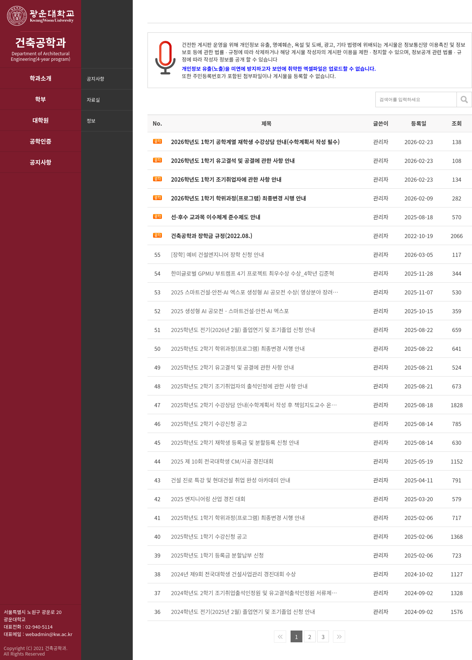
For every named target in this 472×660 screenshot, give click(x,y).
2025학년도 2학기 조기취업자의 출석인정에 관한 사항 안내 (239, 386)
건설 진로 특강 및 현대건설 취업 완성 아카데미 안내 (230, 480)
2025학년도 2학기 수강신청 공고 (209, 423)
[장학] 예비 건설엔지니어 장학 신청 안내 (217, 254)
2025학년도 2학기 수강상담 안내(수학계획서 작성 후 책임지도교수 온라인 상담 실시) (256, 405)
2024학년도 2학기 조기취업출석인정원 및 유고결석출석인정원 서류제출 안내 (256, 593)
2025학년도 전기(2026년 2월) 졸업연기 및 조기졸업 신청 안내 (243, 330)
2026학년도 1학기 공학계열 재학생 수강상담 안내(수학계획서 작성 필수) (255, 142)
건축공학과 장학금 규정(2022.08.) (212, 236)
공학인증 (41, 141)
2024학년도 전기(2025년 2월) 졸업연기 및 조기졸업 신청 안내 (243, 611)
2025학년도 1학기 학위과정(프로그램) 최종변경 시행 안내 (238, 517)
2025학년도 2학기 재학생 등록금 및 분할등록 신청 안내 (235, 442)
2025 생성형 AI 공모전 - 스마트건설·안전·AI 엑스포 (230, 311)
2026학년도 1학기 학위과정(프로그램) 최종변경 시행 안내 (238, 198)
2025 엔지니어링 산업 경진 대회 (208, 499)
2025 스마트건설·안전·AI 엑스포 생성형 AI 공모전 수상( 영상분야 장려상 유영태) (256, 292)
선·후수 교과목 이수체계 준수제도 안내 (216, 217)
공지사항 (41, 162)
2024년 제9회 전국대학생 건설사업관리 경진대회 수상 (233, 574)
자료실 (93, 99)
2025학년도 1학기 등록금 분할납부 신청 (217, 555)
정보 (91, 120)
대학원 (40, 120)
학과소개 (41, 78)
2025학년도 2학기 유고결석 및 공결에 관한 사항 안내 (232, 367)
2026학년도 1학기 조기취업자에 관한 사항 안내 (226, 179)
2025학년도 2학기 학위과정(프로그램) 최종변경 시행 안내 (238, 348)
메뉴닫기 (126, 125)
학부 (40, 99)
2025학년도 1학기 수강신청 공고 (209, 536)
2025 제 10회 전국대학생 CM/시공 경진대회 (222, 461)
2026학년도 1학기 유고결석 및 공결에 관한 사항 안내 (233, 160)
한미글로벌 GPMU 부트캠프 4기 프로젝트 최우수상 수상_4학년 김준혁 (252, 273)
